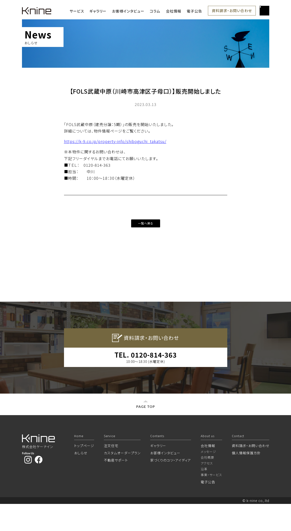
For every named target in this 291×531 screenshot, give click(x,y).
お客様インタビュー (128, 11)
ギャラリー (97, 11)
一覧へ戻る (145, 223)
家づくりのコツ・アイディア (170, 487)
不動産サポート (116, 487)
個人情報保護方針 (246, 480)
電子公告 (194, 11)
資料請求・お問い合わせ (232, 10)
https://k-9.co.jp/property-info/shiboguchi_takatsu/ (115, 141)
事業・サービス (211, 502)
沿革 (204, 496)
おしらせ (80, 480)
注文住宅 (111, 472)
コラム (155, 11)
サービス (77, 11)
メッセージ (208, 478)
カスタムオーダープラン (122, 480)
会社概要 (207, 484)
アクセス (207, 490)
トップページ (84, 472)
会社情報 (173, 11)
